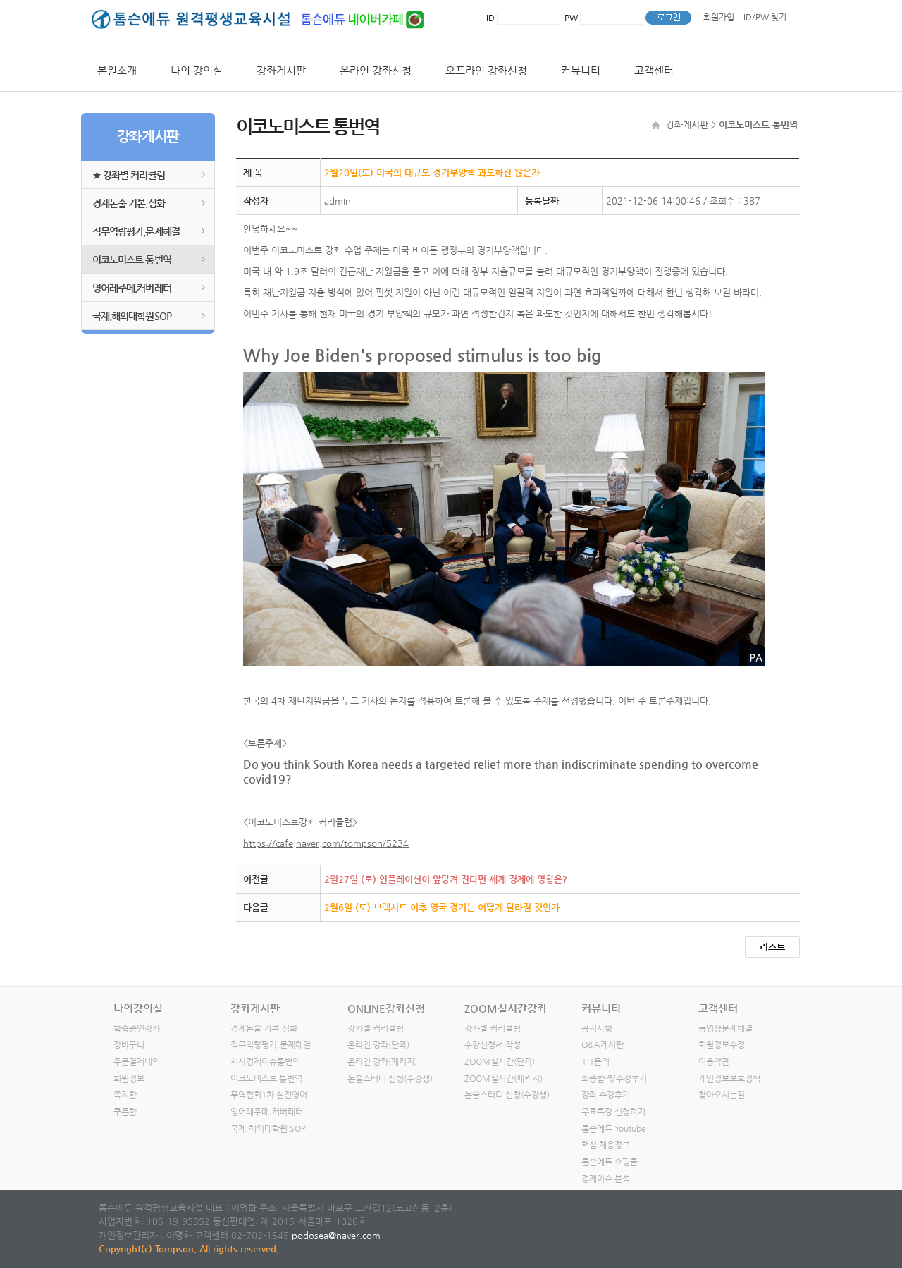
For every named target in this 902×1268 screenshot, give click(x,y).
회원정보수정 (721, 1044)
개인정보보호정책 (729, 1078)
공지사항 (596, 1028)
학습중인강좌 (136, 1028)
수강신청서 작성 (492, 1044)
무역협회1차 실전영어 (268, 1094)
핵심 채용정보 (605, 1145)
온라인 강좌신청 (376, 70)
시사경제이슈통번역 (265, 1061)
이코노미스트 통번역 (131, 259)
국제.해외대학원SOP (131, 316)
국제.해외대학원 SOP (268, 1128)
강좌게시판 (281, 70)
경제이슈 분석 (605, 1178)
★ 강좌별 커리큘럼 (128, 175)
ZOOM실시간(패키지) (503, 1078)
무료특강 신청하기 (613, 1111)
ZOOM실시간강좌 (505, 1008)
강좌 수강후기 (605, 1094)
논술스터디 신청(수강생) (390, 1078)
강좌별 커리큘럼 (375, 1028)
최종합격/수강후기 (614, 1078)
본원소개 (117, 70)
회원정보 (128, 1078)
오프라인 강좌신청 (486, 70)
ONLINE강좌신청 (386, 1008)
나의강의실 (138, 1008)
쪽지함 (125, 1094)
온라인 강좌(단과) (378, 1044)
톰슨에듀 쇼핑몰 (609, 1161)
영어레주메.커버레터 (131, 287)
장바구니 (128, 1044)
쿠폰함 (125, 1111)
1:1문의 (595, 1061)
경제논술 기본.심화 (128, 203)
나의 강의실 (197, 70)
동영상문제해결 (725, 1028)
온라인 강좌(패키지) (382, 1061)
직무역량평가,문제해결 (136, 231)
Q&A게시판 (602, 1044)
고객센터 (654, 70)
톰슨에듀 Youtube (613, 1128)
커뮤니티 (580, 70)
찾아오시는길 (721, 1094)
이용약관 (713, 1061)
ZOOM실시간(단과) (499, 1061)
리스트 (772, 946)
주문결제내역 (136, 1061)
